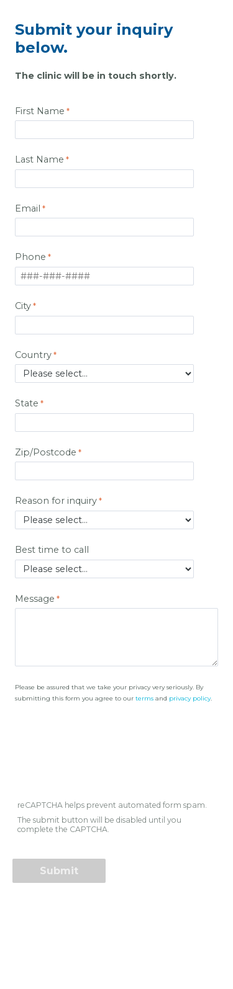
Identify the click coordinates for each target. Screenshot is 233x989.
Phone (30, 256)
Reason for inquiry (56, 500)
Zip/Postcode (45, 452)
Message (35, 598)
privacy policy (190, 698)
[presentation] (108, 758)
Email (27, 208)
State (27, 403)
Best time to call (53, 549)
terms (144, 698)
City (23, 305)
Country (33, 354)
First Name (40, 111)
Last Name (39, 159)
